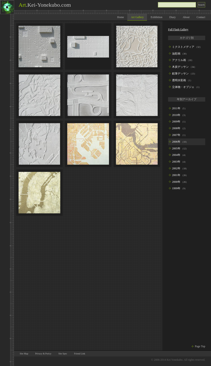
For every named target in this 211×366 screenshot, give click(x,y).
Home (120, 17)
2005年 (176, 148)
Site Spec (62, 353)
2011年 (176, 108)
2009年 (176, 121)
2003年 (176, 161)
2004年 (176, 155)
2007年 (176, 135)
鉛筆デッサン (180, 73)
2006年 (176, 141)
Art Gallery (137, 17)
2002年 (176, 168)
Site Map (24, 353)
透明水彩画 (179, 80)
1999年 (176, 188)
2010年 (176, 115)
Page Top (200, 346)
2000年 (176, 181)
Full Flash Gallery (178, 29)
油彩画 (176, 53)
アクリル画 (179, 60)
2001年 (176, 175)
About (186, 17)
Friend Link (79, 353)
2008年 (176, 128)
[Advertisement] (186, 268)
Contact (201, 17)
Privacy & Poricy (43, 353)
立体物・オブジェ (183, 87)
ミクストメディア (183, 46)
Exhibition (157, 17)
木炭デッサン (180, 66)
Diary (172, 17)
